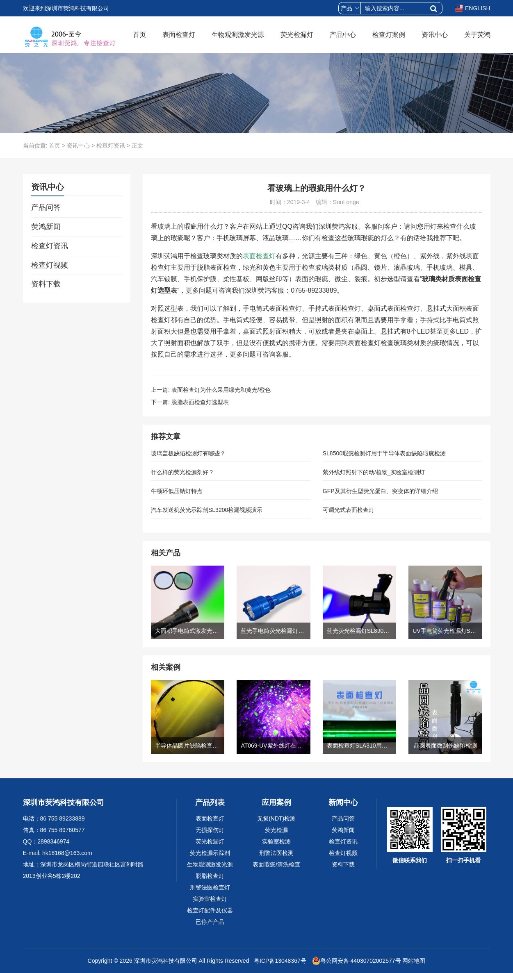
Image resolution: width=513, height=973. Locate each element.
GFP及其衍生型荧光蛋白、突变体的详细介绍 (380, 491)
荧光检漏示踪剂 (210, 853)
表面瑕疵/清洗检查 (276, 864)
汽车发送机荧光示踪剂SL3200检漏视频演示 (206, 510)
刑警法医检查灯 (210, 887)
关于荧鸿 (477, 34)
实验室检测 (276, 841)
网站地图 (413, 960)
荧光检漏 (276, 830)
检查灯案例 (388, 34)
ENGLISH (472, 8)
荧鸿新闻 (46, 227)
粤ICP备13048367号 (279, 960)
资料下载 (46, 284)
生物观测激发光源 (238, 34)
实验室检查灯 (210, 899)
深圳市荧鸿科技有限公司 (165, 960)
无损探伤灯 (210, 830)
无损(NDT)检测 (276, 818)
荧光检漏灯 (296, 34)
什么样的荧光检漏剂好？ (182, 472)
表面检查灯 (178, 34)
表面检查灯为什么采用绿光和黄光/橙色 (221, 389)
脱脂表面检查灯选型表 (200, 402)
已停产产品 (210, 921)
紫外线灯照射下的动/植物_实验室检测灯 (374, 472)
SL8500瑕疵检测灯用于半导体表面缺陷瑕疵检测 (384, 453)
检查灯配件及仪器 (210, 910)
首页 (139, 34)
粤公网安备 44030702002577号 (356, 960)
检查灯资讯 (110, 145)
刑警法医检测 (276, 853)
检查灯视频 (49, 265)
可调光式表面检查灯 (348, 510)
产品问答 (46, 207)
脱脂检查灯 (210, 876)
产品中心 (343, 34)
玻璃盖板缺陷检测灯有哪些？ (188, 453)
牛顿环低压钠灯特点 (177, 491)
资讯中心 (435, 34)
